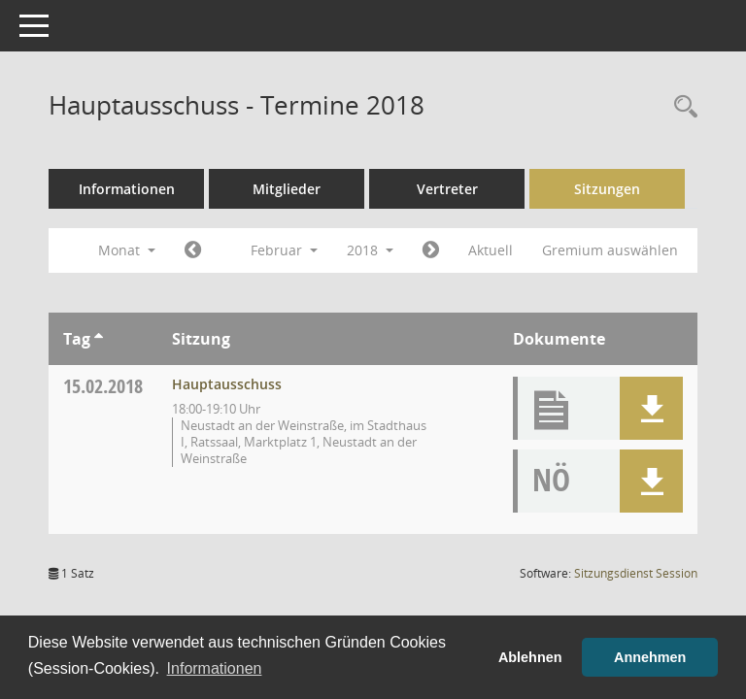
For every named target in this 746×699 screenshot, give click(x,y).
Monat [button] (126, 250)
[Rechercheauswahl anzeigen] (680, 107)
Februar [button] (284, 250)
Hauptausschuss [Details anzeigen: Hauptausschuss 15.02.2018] (227, 384)
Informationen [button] (214, 668)
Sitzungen (607, 189)
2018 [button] (370, 250)
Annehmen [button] (650, 657)
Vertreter (447, 189)
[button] (651, 408)
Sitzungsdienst (635, 573)
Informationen (127, 189)
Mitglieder (287, 189)
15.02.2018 (103, 386)
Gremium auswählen (610, 250)
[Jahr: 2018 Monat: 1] (193, 250)
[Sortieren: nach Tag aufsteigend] (98, 339)
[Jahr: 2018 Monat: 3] (431, 250)
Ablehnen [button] (530, 657)
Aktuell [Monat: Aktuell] (490, 250)
